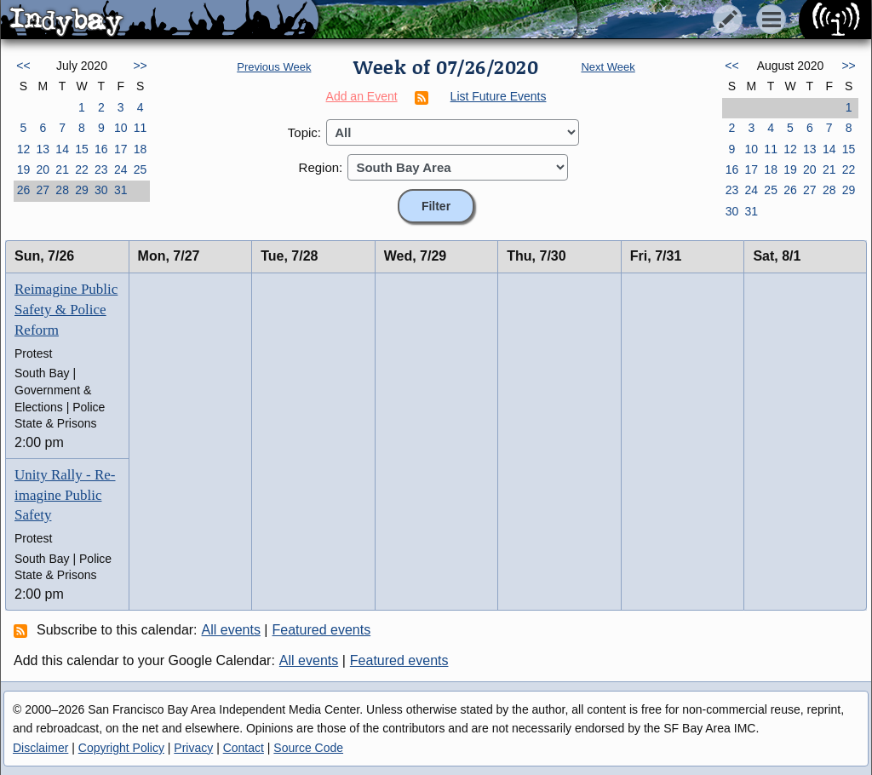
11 (140, 128)
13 (42, 149)
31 (121, 190)
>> (139, 65)
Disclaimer (40, 748)
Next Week (607, 66)
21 (62, 169)
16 (101, 149)
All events (231, 630)
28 (62, 190)
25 (140, 169)
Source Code (308, 748)
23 (101, 169)
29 (82, 190)
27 (42, 190)
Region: (321, 167)
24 (121, 169)
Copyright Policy (121, 748)
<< (23, 65)
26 (24, 190)
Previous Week (274, 66)
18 (140, 149)
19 (24, 169)
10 (121, 128)
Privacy (193, 748)
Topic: (304, 132)
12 (24, 149)
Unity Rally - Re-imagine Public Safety (65, 495)
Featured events (321, 630)
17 (121, 149)
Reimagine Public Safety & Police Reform (66, 309)
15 (82, 149)
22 (82, 169)
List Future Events (498, 96)
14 (62, 149)
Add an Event (362, 96)
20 (42, 169)
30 (101, 190)
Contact (243, 748)
